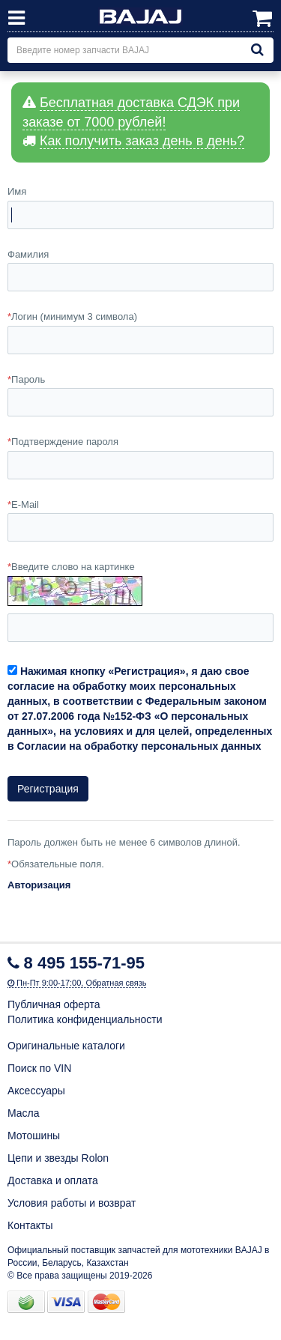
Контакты (29, 1225)
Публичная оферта (53, 1004)
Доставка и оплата (52, 1180)
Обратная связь (115, 982)
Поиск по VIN (39, 1068)
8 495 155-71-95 (84, 963)
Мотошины (33, 1136)
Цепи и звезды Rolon (58, 1158)
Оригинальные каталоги (66, 1046)
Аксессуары (36, 1091)
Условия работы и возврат (71, 1203)
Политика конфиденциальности (85, 1019)
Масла (23, 1113)
